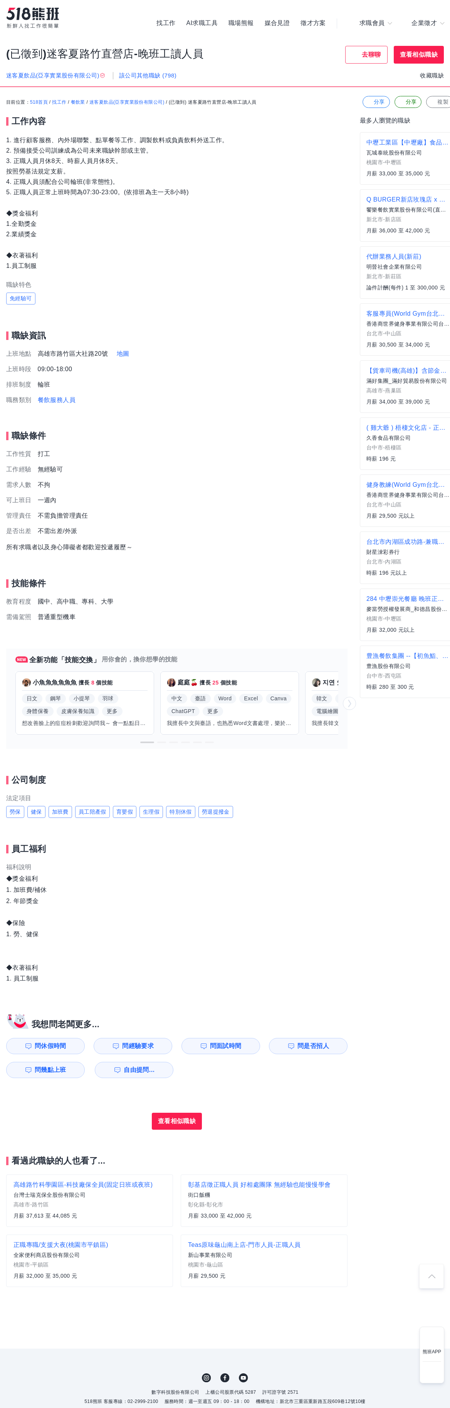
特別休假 (181, 812)
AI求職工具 (202, 23)
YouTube (243, 1378)
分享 (375, 102)
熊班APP (432, 1351)
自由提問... (139, 1070)
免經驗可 (21, 298)
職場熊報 (241, 23)
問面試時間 (226, 1046)
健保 (36, 812)
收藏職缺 (432, 75)
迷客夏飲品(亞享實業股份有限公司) (127, 102)
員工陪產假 (92, 812)
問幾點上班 (50, 1070)
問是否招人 (313, 1046)
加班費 (60, 812)
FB (225, 1378)
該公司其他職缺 (147, 75)
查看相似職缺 (419, 54)
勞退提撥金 (216, 812)
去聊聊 (371, 54)
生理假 (151, 812)
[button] (147, 742)
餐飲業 (78, 102)
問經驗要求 (138, 1046)
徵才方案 (313, 23)
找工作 (165, 23)
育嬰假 (124, 812)
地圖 (123, 353)
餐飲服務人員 (57, 400)
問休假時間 (50, 1046)
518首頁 (39, 102)
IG (206, 1378)
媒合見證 (277, 23)
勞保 (15, 812)
